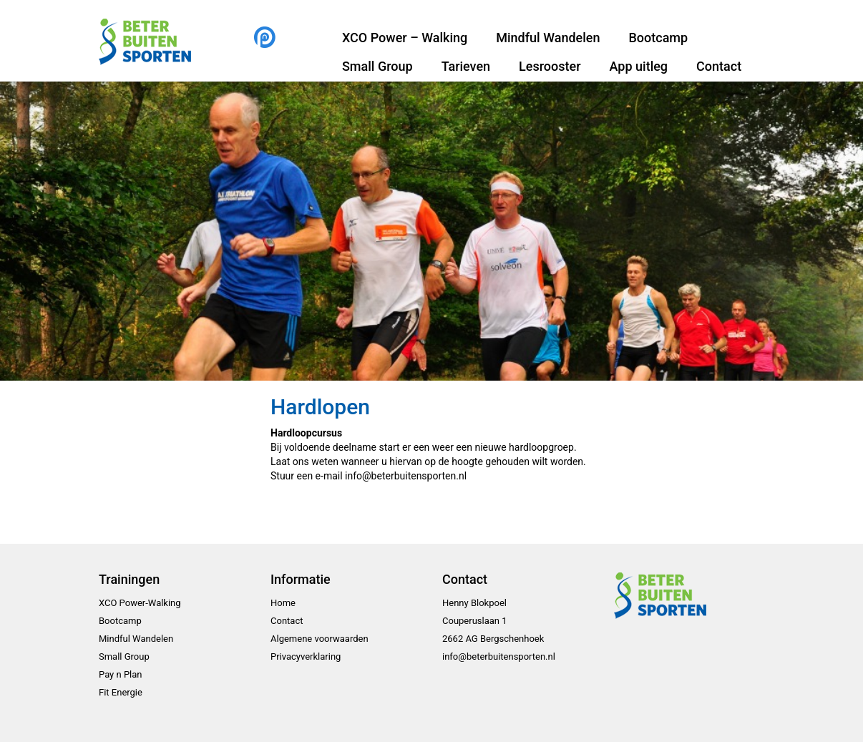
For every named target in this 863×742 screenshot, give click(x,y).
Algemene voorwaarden (319, 638)
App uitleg (639, 66)
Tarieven (466, 66)
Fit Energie (120, 692)
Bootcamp (658, 37)
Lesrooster (549, 66)
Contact (718, 66)
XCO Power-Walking (140, 602)
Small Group (377, 66)
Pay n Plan (120, 674)
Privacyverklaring (305, 656)
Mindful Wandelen (548, 37)
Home (283, 602)
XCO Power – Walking (404, 37)
